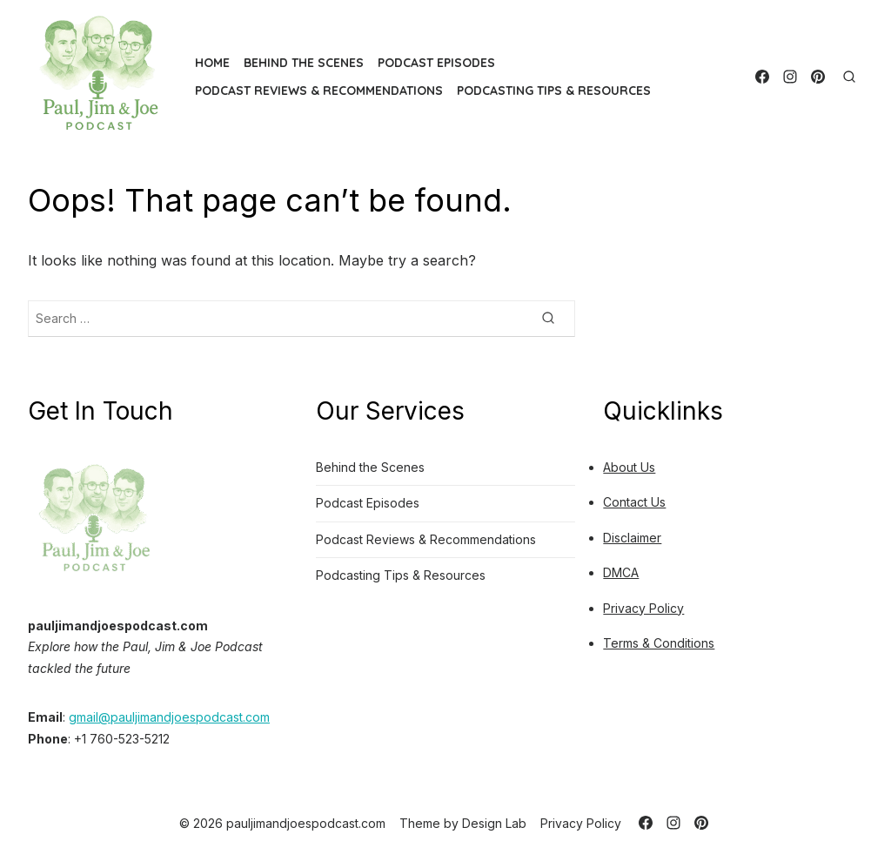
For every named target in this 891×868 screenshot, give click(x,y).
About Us (629, 467)
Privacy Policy (643, 608)
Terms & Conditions (658, 643)
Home (212, 63)
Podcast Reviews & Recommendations (319, 90)
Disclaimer (632, 537)
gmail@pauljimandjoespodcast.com (169, 717)
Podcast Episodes (436, 63)
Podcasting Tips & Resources (554, 90)
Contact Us (634, 502)
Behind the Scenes (304, 63)
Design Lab (494, 823)
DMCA (621, 572)
